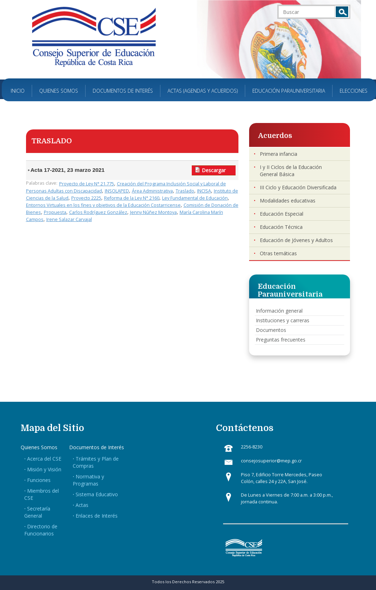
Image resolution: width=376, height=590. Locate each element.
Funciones (39, 480)
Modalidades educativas (287, 200)
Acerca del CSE (44, 458)
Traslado (185, 191)
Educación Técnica (281, 227)
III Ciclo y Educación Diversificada (298, 187)
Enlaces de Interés (97, 515)
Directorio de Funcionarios (40, 530)
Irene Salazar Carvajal (69, 219)
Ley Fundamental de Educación (195, 198)
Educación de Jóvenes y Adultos (296, 240)
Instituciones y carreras (282, 320)
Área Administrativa (152, 191)
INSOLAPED (117, 191)
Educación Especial (281, 213)
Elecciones (353, 90)
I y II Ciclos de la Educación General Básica (291, 171)
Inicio (18, 90)
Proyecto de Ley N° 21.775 (86, 184)
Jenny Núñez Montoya (153, 212)
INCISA (204, 191)
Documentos (271, 330)
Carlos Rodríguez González (98, 212)
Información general (279, 310)
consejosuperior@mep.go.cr (271, 461)
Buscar (342, 11)
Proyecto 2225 (86, 198)
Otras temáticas (278, 253)
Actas (82, 505)
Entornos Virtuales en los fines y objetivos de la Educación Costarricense (103, 205)
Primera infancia (278, 153)
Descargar (214, 170)
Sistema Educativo (97, 494)
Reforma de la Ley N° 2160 (131, 198)
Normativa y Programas (88, 480)
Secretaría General (37, 512)
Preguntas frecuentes (280, 339)
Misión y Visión (44, 469)
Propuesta (55, 212)
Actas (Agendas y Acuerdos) (203, 90)
